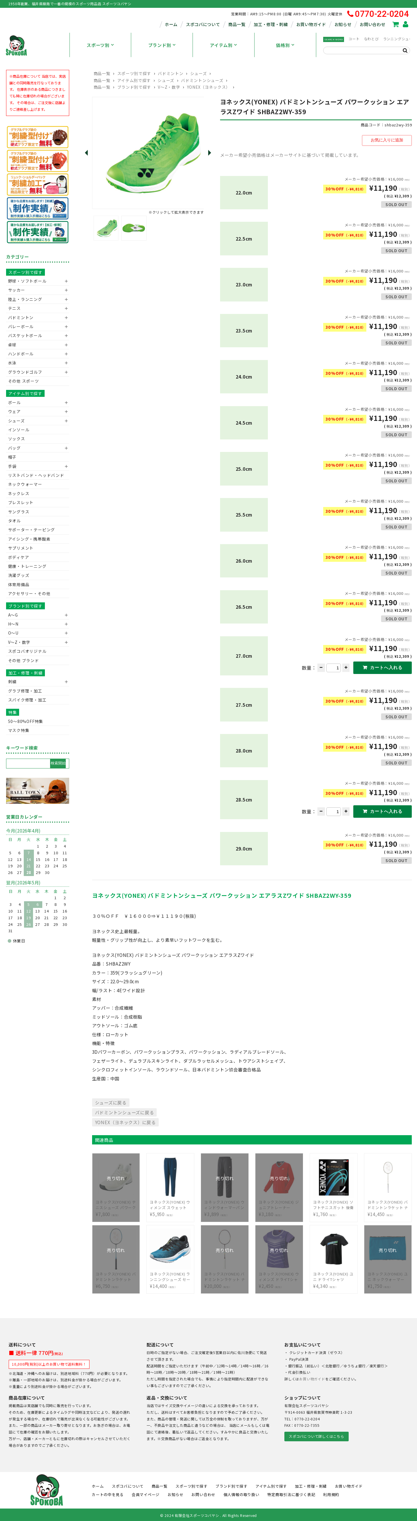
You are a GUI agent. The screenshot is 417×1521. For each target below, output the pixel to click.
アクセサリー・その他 (29, 593)
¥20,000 (224, 1275)
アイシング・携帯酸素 (29, 539)
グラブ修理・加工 (25, 691)
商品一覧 (236, 24)
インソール (19, 430)
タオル (14, 521)
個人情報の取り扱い (241, 1493)
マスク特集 (19, 730)
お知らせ (343, 24)
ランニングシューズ (399, 38)
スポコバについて (203, 24)
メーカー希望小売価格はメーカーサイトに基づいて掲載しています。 (290, 154)
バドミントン (170, 73)
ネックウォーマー (25, 484)
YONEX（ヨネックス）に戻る (125, 1120)
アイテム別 (221, 45)
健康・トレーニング (27, 566)
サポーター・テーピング (31, 530)
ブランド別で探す (134, 87)
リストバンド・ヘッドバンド (34, 475)
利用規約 (331, 1493)
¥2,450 (279, 1275)
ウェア (14, 411)
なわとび (371, 38)
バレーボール (21, 326)
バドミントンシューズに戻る (124, 1111)
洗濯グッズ (19, 575)
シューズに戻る (111, 1101)
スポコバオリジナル (27, 651)
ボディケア (18, 557)
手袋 (12, 466)
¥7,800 (116, 1203)
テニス (14, 308)
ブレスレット (21, 502)
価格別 (283, 45)
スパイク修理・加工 (27, 700)
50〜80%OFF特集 (25, 721)
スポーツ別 (98, 45)
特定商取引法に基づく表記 (291, 1493)
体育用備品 (19, 584)
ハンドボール (21, 354)
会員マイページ (146, 1493)
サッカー (16, 290)
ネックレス (19, 493)
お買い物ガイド (311, 24)
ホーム (171, 24)
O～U (13, 633)
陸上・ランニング (25, 299)
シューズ (198, 73)
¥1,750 (388, 1275)
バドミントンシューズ (202, 80)
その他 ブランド (23, 660)
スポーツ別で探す (134, 73)
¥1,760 (333, 1203)
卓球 (12, 345)
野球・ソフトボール (27, 281)
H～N (13, 624)
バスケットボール (25, 335)
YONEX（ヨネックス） (208, 87)
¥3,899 (224, 1203)
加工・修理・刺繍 (271, 24)
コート (353, 38)
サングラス (19, 512)
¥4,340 (333, 1275)
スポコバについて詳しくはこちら (316, 1435)
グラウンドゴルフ (25, 372)
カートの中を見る (108, 1493)
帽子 (12, 457)
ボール (14, 402)
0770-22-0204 (378, 14)
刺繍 (12, 681)
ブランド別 (159, 45)
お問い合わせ (372, 24)
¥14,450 (388, 1203)
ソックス (16, 438)
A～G (13, 615)
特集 (12, 712)
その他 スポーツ (23, 381)
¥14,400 (170, 1275)
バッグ (14, 448)
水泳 (12, 363)
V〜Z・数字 (169, 87)
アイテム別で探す (134, 80)
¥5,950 (170, 1203)
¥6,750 (116, 1275)
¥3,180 (279, 1203)
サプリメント (21, 548)
